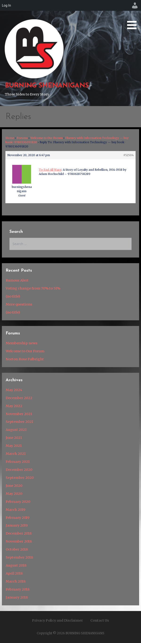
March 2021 (16, 454)
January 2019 (17, 525)
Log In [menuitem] (6, 5)
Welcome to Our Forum (46, 138)
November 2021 (19, 414)
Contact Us (99, 620)
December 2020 (19, 470)
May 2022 (14, 406)
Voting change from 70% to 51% (33, 288)
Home (9, 138)
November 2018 (19, 541)
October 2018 (17, 549)
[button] (133, 15)
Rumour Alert (17, 280)
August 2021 (16, 430)
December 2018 (19, 533)
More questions (19, 304)
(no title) (13, 296)
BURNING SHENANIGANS (47, 85)
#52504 (128, 155)
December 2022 (19, 398)
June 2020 (14, 486)
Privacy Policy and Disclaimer (57, 620)
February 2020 (18, 502)
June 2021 (14, 438)
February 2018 (17, 589)
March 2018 (15, 581)
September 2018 (19, 557)
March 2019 (15, 510)
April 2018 (14, 573)
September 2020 (20, 478)
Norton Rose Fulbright (25, 359)
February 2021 (18, 462)
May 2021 (14, 446)
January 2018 (17, 597)
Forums (22, 138)
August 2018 (16, 565)
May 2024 (14, 390)
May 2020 (14, 494)
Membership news (21, 343)
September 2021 (19, 422)
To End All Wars (50, 169)
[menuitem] (135, 5)
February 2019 (17, 518)
